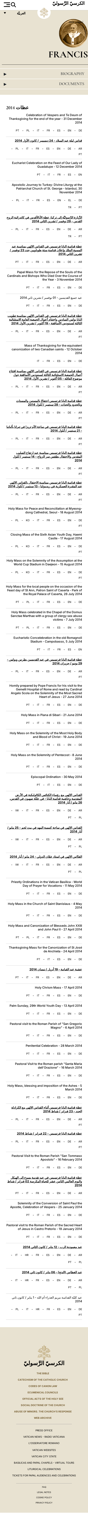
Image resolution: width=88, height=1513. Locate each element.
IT (38, 130)
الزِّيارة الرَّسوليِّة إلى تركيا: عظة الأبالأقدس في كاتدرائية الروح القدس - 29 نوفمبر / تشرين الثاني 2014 (44, 219)
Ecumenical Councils (43, 1392)
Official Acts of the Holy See (42, 1398)
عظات (78, 22)
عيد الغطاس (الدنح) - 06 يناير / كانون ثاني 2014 (52, 1272)
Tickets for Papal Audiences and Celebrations (44, 1475)
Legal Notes (44, 1492)
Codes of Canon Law (43, 1386)
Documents (44, 84)
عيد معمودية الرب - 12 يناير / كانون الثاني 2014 (52, 1247)
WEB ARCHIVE (43, 1417)
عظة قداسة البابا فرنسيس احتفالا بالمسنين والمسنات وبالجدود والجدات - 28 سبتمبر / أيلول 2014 (49, 402)
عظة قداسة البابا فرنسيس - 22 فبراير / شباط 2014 (49, 1133)
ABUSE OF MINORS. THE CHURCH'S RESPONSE (43, 1411)
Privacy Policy (44, 1502)
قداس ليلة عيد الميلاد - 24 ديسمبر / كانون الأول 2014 (48, 140)
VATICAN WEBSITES (44, 1450)
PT (17, 130)
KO (28, 520)
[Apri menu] (6, 4)
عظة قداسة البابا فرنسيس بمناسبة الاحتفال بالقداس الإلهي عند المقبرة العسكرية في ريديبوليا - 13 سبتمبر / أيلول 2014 (45, 484)
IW (17, 810)
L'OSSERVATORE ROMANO (44, 1443)
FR (48, 130)
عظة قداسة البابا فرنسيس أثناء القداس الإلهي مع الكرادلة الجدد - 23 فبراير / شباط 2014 (46, 1109)
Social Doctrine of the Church (43, 1405)
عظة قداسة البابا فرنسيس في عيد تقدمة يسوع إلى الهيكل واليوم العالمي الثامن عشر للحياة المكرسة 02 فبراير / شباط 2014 (44, 1181)
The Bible (43, 1373)
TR (69, 207)
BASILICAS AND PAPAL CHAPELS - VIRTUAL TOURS (44, 1462)
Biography (44, 73)
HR (27, 1255)
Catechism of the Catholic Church (43, 1379)
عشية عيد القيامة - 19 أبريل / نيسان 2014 (55, 969)
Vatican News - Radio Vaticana (44, 1436)
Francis (68, 54)
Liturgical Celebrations (44, 1469)
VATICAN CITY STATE (44, 1456)
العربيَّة (17, 14)
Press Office (44, 1430)
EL (69, 200)
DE (80, 130)
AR (80, 149)
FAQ (44, 1487)
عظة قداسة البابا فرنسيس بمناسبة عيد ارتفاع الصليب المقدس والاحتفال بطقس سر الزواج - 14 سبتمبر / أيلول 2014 (47, 456)
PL (28, 130)
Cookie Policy (44, 1497)
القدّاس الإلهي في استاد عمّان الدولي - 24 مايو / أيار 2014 (46, 856)
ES (58, 130)
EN (69, 130)
